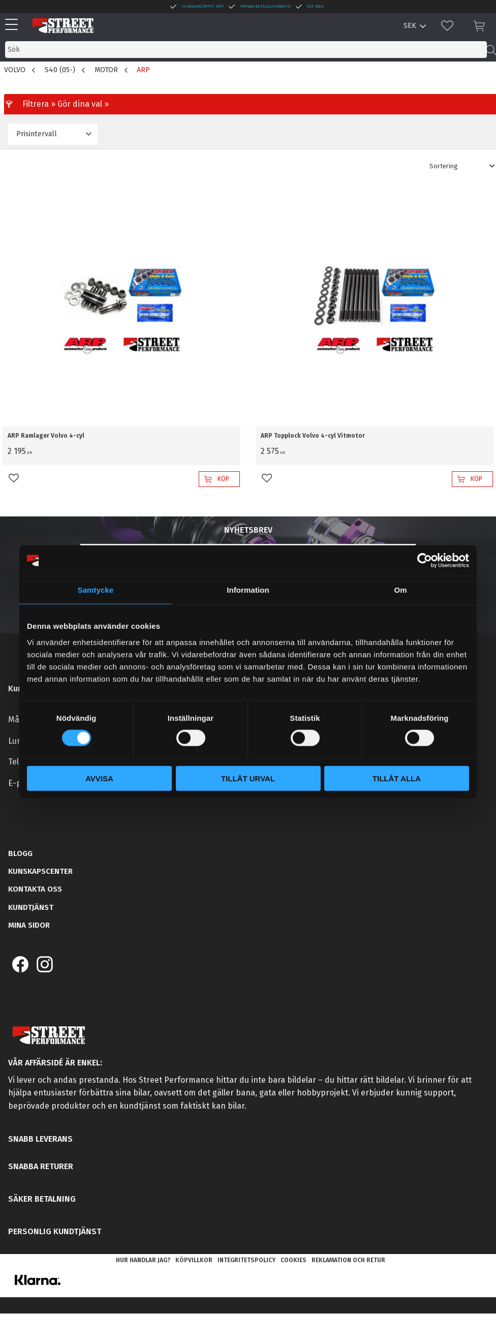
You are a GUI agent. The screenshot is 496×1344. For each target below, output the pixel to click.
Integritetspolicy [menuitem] (246, 1260)
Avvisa (99, 778)
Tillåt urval (248, 778)
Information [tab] (248, 590)
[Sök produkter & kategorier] (246, 49)
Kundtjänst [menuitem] (30, 907)
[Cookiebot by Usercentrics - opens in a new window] (424, 560)
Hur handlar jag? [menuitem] (143, 1260)
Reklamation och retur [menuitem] (348, 1260)
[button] (14, 25)
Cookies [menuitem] (293, 1260)
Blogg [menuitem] (20, 853)
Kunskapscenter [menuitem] (40, 871)
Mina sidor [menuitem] (29, 925)
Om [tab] (400, 590)
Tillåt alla (397, 778)
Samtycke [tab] (96, 590)
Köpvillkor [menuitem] (193, 1260)
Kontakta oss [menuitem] (35, 889)
